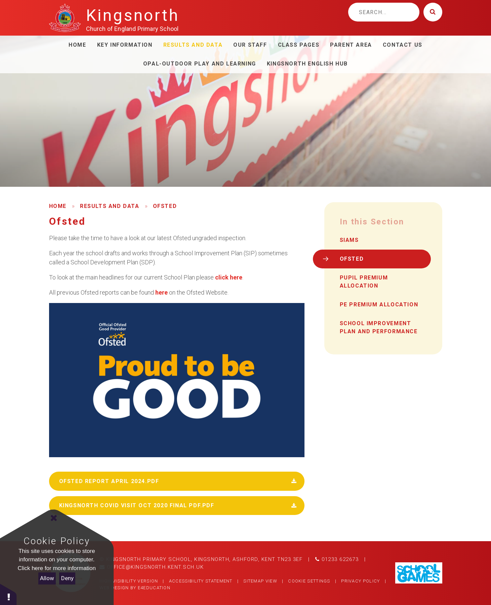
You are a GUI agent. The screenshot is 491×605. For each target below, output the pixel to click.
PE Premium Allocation (379, 304)
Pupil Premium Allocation (364, 281)
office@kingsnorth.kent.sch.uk (151, 567)
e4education (154, 587)
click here (228, 277)
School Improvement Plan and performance (379, 327)
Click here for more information (57, 568)
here (162, 292)
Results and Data (109, 206)
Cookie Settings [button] (309, 581)
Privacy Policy (360, 581)
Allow (47, 578)
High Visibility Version (128, 581)
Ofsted (165, 206)
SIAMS (349, 240)
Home (58, 206)
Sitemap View (260, 581)
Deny (67, 578)
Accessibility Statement (201, 581)
